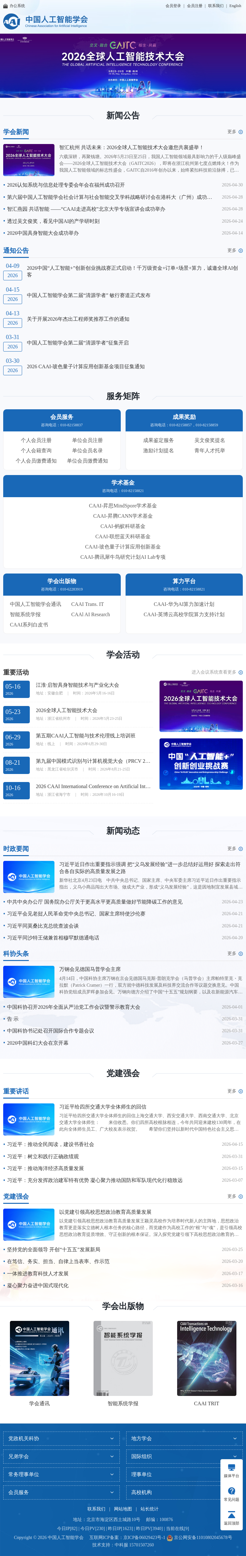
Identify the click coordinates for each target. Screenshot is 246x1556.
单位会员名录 (87, 450)
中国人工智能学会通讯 (35, 604)
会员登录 (173, 6)
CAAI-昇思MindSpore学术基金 (123, 505)
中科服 (121, 1545)
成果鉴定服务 (158, 440)
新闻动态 (123, 831)
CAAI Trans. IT (87, 604)
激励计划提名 (158, 450)
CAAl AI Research (90, 614)
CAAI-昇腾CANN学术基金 (123, 516)
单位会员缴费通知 (87, 460)
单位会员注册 (87, 440)
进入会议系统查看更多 (217, 672)
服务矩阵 (123, 396)
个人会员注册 (36, 440)
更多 (235, 132)
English (235, 6)
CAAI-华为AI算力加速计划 (184, 604)
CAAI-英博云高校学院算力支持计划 (184, 614)
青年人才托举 (209, 450)
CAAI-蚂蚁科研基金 (123, 526)
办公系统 (14, 6)
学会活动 (123, 654)
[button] (115, 91)
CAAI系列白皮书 (29, 624)
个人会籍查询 (36, 450)
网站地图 (123, 1509)
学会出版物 (123, 1306)
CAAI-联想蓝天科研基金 (123, 536)
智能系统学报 (25, 614)
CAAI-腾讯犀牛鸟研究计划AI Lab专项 (123, 557)
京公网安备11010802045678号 (202, 1537)
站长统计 (150, 1509)
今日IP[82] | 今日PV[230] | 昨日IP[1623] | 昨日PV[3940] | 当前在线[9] (123, 1528)
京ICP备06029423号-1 (144, 1537)
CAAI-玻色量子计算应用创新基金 (123, 546)
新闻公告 (123, 115)
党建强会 (123, 1073)
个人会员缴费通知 (36, 460)
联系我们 (216, 6)
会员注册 (194, 6)
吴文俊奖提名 (209, 440)
